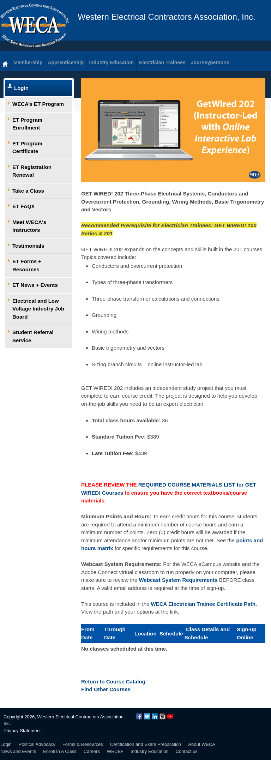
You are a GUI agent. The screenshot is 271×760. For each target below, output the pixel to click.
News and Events (18, 751)
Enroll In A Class (60, 751)
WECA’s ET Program (38, 104)
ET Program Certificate (27, 147)
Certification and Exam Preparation (145, 744)
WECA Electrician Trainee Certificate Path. (204, 604)
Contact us (187, 751)
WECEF (115, 751)
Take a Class (28, 191)
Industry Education (150, 751)
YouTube (170, 716)
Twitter (147, 716)
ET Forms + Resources (26, 265)
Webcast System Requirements (178, 580)
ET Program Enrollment (27, 124)
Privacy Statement (22, 730)
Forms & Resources (82, 744)
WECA (34, 25)
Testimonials (28, 246)
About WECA (201, 744)
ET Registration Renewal (32, 171)
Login (21, 88)
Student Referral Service (33, 336)
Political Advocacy (37, 744)
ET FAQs (23, 206)
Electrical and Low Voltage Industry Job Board (38, 309)
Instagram (162, 716)
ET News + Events (35, 285)
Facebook (139, 716)
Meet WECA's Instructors (29, 226)
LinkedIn (155, 716)
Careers (92, 751)
